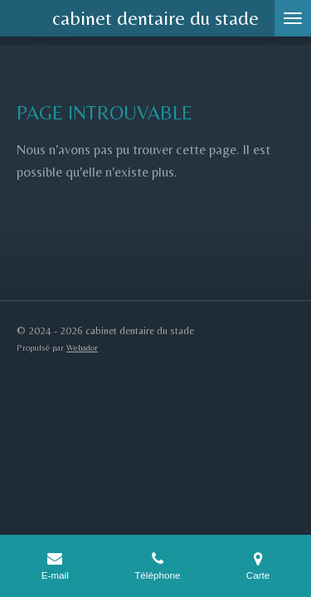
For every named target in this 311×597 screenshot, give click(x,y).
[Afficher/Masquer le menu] (293, 18)
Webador (82, 347)
